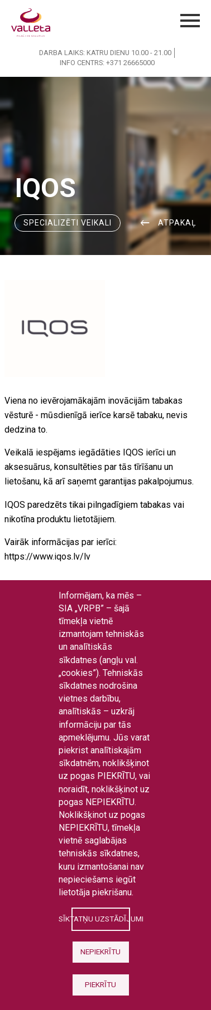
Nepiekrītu (100, 951)
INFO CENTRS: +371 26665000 (107, 62)
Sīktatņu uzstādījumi (100, 918)
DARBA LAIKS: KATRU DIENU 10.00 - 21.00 (105, 52)
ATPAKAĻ (177, 222)
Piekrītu (100, 984)
